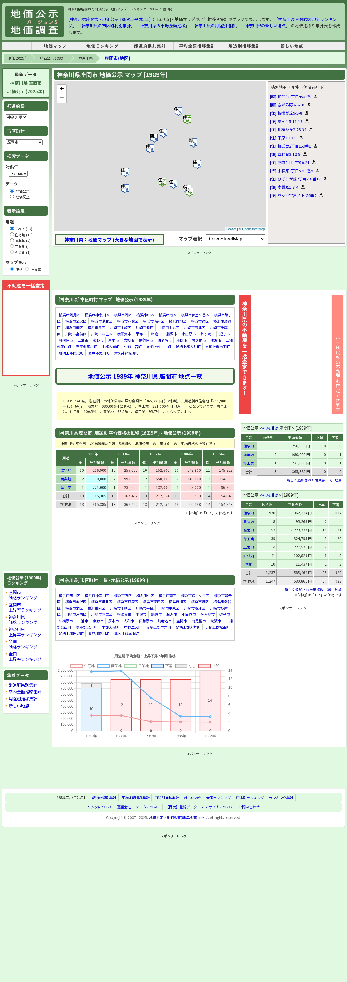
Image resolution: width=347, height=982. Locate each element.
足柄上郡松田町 (217, 346)
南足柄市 (199, 340)
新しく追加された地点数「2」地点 (314, 479)
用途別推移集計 (244, 46)
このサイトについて (217, 806)
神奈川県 (86, 58)
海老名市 (165, 340)
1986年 (187, 453)
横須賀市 (124, 333)
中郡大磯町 (110, 346)
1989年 (92, 453)
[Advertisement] (25, 477)
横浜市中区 (145, 314)
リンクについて (99, 806)
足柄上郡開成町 (71, 352)
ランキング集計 (281, 797)
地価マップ (55, 46)
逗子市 (224, 333)
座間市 (181, 340)
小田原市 (189, 333)
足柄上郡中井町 (158, 346)
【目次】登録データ (181, 806)
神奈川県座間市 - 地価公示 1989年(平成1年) (110, 19)
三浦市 (83, 340)
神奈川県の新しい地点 (265, 26)
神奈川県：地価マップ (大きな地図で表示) (109, 239)
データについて (148, 806)
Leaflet (231, 229)
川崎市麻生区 (101, 333)
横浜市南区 (167, 314)
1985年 (218, 453)
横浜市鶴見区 (69, 314)
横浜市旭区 (177, 321)
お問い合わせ (249, 806)
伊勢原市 (146, 340)
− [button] (62, 98)
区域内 (248, 555)
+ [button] (62, 89)
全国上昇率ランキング (25, 656)
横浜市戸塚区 (127, 321)
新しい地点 (292, 46)
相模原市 (66, 340)
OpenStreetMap (253, 229)
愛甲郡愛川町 (98, 352)
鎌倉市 (156, 333)
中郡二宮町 (133, 346)
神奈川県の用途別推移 (215, 26)
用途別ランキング (250, 797)
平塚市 (141, 333)
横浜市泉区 (96, 327)
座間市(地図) (117, 58)
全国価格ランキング (23, 644)
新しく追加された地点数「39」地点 (313, 589)
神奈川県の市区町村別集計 (106, 26)
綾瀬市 (216, 340)
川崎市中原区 (168, 327)
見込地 (248, 521)
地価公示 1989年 (53, 58)
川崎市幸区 (145, 327)
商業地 (66, 478)
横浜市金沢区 (75, 321)
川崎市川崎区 (120, 327)
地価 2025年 (18, 58)
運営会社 (124, 806)
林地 (248, 564)
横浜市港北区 (101, 321)
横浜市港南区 (153, 321)
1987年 (155, 453)
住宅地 (66, 470)
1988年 (123, 453)
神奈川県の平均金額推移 (162, 26)
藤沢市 (171, 333)
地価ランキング (102, 46)
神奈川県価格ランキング (23, 619)
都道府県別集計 (150, 46)
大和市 (129, 340)
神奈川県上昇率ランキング (25, 632)
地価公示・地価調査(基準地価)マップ (178, 817)
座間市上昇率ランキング (25, 607)
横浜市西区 (123, 314)
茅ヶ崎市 (208, 333)
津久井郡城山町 (126, 352)
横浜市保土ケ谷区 (195, 314)
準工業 (66, 487)
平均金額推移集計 (197, 46)
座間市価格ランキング (23, 594)
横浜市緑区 (200, 321)
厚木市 (113, 340)
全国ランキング (218, 797)
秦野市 (98, 340)
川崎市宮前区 (75, 333)
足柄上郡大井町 (188, 346)
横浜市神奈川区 (97, 314)
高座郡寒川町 (86, 346)
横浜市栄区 (74, 327)
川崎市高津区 (194, 327)
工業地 (248, 547)
